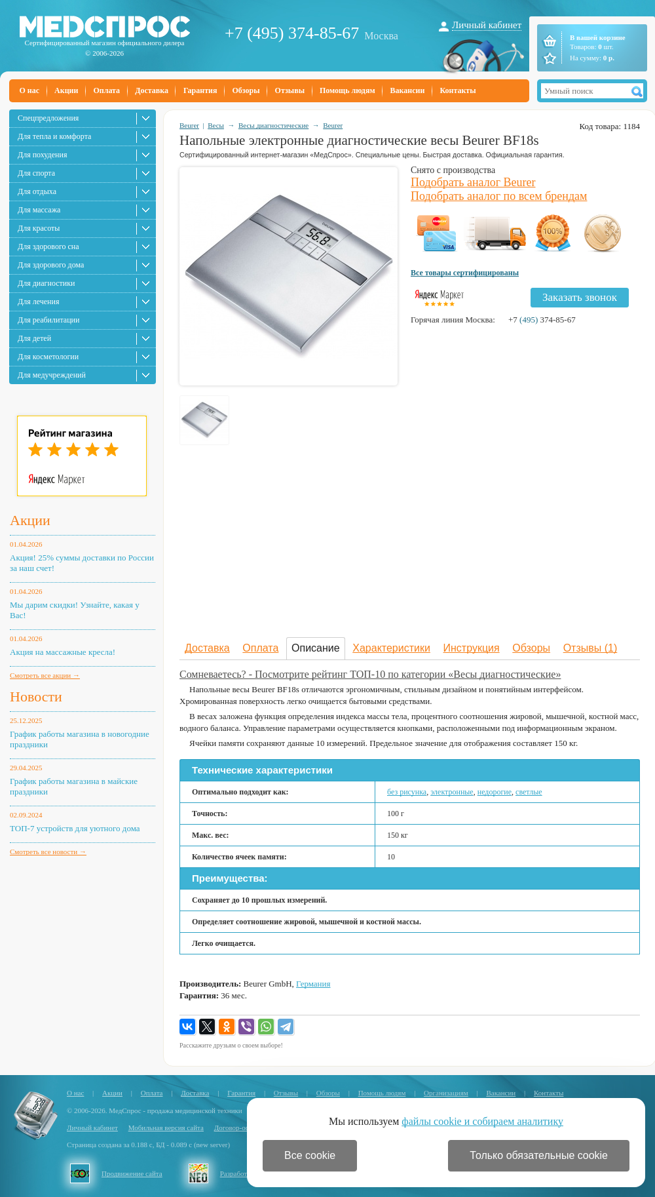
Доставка (151, 90)
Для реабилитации (48, 319)
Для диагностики (46, 283)
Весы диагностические (273, 125)
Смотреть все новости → (48, 851)
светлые (528, 791)
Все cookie (309, 1155)
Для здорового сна (48, 246)
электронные (452, 791)
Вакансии (407, 90)
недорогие (494, 791)
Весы (216, 125)
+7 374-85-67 (542, 319)
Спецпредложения (48, 118)
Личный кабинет (486, 25)
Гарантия (200, 90)
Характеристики (391, 648)
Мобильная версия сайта (166, 1127)
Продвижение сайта (132, 1173)
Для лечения (38, 301)
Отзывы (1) (590, 648)
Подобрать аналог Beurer (473, 182)
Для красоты (39, 228)
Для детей (34, 338)
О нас (30, 90)
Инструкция (471, 648)
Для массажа (39, 209)
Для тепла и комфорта (54, 136)
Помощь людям (347, 90)
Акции (66, 90)
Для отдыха (37, 191)
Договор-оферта (238, 1127)
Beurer (189, 125)
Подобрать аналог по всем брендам (499, 196)
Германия (313, 984)
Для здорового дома (51, 264)
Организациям (446, 1093)
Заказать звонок (579, 297)
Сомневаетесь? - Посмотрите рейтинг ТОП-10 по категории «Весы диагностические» (370, 674)
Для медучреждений (52, 375)
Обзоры (245, 90)
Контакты (458, 90)
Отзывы (290, 90)
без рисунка (406, 791)
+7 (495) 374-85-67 (292, 33)
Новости (36, 696)
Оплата (106, 90)
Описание (315, 648)
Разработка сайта (246, 1173)
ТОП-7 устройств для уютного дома (75, 828)
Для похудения (42, 154)
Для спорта (36, 173)
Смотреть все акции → (45, 675)
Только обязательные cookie (539, 1155)
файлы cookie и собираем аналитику (482, 1121)
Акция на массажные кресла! (62, 652)
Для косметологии (48, 356)
